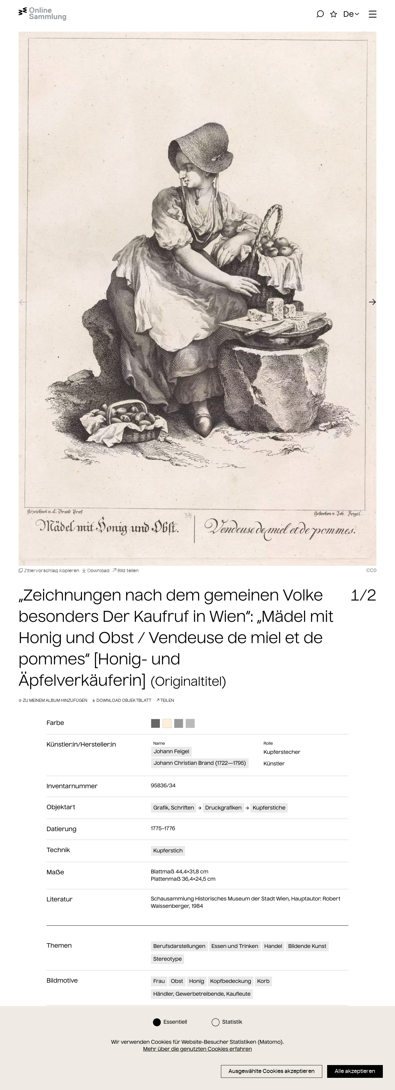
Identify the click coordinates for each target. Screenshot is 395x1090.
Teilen (165, 700)
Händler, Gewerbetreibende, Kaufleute (202, 994)
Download (96, 570)
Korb (263, 981)
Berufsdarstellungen (179, 946)
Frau (159, 981)
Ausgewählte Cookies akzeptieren (272, 1071)
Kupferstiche (269, 807)
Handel (273, 946)
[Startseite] (42, 14)
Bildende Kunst (307, 946)
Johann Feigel (171, 751)
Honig (196, 981)
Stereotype (167, 959)
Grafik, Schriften (173, 807)
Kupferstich (168, 850)
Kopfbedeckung (230, 981)
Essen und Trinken (234, 946)
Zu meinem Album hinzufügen (53, 700)
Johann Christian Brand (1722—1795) (200, 763)
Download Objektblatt (121, 700)
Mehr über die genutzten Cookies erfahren (197, 1049)
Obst (177, 981)
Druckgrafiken (223, 807)
